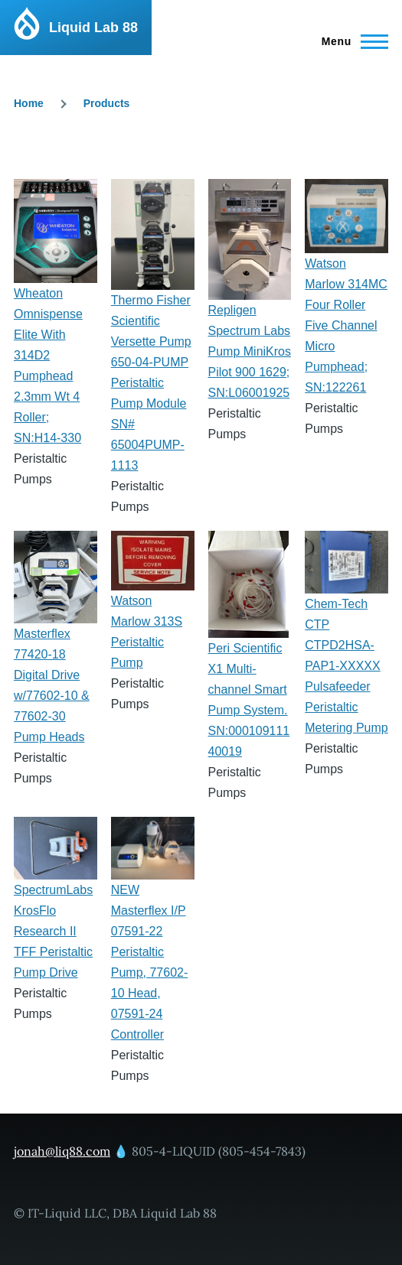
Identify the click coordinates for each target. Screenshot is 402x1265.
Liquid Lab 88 (93, 27)
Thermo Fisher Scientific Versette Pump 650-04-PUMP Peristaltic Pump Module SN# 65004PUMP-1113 (151, 383)
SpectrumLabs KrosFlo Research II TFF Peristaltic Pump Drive (53, 931)
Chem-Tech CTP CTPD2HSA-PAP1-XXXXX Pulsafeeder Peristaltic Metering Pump (346, 665)
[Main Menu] (350, 41)
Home (29, 103)
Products (106, 103)
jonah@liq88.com (62, 1151)
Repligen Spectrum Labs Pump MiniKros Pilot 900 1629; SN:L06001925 (249, 351)
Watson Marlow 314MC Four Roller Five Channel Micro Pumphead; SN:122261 (346, 325)
